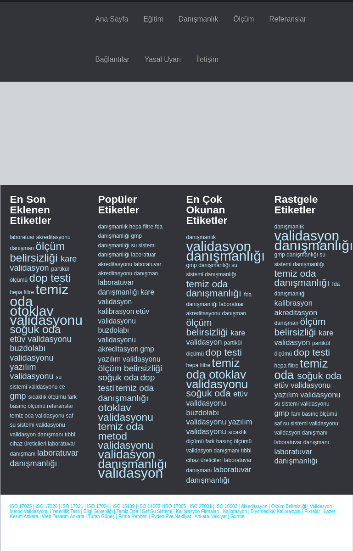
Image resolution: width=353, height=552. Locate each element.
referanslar (60, 406)
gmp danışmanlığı (209, 265)
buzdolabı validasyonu (32, 353)
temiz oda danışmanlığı (126, 393)
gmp (19, 396)
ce (62, 387)
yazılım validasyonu (33, 371)
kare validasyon (43, 263)
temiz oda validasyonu (38, 416)
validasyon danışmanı (37, 434)
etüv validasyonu (41, 339)
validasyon (130, 472)
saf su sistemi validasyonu (306, 423)
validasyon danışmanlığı (133, 458)
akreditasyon (118, 349)
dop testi (50, 278)
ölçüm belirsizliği (37, 251)
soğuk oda (35, 329)
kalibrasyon (116, 311)
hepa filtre (23, 292)
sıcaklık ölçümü (47, 397)
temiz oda (39, 295)
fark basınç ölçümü (229, 441)
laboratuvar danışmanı (302, 442)
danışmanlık (113, 226)
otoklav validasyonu (46, 315)
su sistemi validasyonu (302, 404)
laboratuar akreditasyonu (40, 237)
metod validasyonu (125, 440)
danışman (23, 248)
